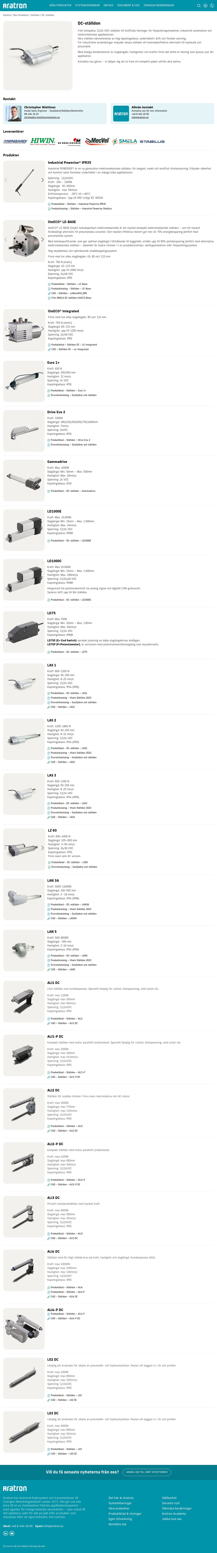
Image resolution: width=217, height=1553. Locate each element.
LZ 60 (52, 830)
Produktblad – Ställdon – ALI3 (67, 1234)
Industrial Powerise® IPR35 (69, 163)
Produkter (11, 155)
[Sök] (199, 6)
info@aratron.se (140, 117)
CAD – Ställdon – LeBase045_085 (69, 293)
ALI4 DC (53, 1252)
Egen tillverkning (120, 1519)
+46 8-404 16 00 (18, 1526)
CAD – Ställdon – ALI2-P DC (65, 1184)
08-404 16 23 (31, 114)
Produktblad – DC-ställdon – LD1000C (71, 600)
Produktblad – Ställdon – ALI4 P (68, 1292)
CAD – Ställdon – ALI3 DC (64, 1238)
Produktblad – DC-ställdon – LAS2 (69, 748)
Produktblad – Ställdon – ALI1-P (68, 1072)
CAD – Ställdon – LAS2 (63, 762)
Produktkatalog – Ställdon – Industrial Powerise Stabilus (81, 209)
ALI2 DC (53, 1090)
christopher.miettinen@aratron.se (42, 117)
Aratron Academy (174, 1514)
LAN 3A (53, 881)
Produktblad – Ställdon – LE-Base (69, 284)
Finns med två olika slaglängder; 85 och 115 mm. (77, 317)
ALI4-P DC (55, 1310)
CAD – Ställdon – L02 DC (64, 1400)
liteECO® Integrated (63, 311)
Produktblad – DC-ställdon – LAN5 (69, 956)
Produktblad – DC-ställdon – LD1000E (71, 541)
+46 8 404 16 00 (140, 114)
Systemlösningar (87, 5)
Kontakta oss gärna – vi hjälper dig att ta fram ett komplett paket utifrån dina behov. (129, 61)
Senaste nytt (171, 1503)
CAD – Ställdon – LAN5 (63, 969)
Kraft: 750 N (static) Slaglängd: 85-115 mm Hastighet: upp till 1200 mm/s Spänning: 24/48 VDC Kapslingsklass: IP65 (66, 331)
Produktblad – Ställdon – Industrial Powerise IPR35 (78, 204)
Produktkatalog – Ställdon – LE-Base (71, 289)
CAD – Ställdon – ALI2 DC (64, 1131)
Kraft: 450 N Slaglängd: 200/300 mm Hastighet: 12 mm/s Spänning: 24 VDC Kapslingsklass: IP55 (61, 377)
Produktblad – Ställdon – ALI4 (67, 1287)
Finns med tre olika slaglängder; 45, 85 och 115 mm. (79, 256)
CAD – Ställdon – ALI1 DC (64, 1023)
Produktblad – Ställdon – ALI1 (67, 1019)
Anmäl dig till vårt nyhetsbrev (147, 1472)
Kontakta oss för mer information (149, 111)
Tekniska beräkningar (159, 5)
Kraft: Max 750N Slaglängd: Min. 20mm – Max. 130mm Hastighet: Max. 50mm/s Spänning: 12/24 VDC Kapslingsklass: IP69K (69, 627)
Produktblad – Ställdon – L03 (66, 1449)
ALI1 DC (53, 983)
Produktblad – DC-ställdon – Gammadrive (73, 491)
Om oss (108, 5)
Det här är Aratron (121, 1498)
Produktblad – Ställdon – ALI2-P (68, 1180)
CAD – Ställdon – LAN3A (64, 918)
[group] (55, 113)
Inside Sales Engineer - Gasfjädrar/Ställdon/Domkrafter (53, 111)
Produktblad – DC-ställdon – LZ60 (69, 862)
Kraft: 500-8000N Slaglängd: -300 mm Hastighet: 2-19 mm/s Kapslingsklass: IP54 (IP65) (63, 944)
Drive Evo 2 (56, 412)
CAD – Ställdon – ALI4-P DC (65, 1318)
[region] (108, 188)
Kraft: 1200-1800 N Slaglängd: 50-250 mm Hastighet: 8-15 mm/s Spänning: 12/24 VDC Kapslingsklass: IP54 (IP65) (63, 734)
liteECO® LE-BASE (62, 222)
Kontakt (9, 99)
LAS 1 (51, 665)
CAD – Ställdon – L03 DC (64, 1454)
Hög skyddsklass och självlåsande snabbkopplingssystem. (82, 251)
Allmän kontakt (142, 107)
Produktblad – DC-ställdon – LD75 (69, 652)
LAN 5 (52, 932)
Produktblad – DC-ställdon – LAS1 (69, 693)
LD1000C (54, 561)
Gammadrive (57, 462)
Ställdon (35, 15)
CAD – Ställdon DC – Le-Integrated (69, 349)
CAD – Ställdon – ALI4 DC (64, 1297)
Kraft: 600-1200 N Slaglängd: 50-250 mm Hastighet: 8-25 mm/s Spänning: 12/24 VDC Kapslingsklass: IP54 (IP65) (63, 679)
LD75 (51, 613)
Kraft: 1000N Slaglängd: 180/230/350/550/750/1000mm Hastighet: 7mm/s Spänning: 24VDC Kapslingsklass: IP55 (72, 426)
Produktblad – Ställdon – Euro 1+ (68, 391)
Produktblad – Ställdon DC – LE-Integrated (74, 345)
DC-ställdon (89, 24)
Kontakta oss (117, 1524)
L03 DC (52, 1413)
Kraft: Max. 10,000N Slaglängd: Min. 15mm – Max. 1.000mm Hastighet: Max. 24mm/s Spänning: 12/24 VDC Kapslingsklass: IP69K (70, 525)
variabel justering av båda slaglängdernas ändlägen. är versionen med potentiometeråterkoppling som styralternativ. (103, 642)
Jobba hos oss (172, 1519)
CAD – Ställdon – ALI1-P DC (65, 1077)
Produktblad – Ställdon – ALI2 (67, 1126)
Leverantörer (13, 131)
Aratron (7, 15)
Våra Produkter (21, 15)
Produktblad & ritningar (125, 1514)
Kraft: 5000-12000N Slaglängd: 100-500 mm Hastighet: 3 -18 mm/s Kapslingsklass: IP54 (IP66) (63, 892)
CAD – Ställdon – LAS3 (63, 817)
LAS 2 (51, 720)
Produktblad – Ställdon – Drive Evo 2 (70, 440)
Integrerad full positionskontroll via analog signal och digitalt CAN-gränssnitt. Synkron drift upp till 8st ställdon (94, 590)
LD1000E (54, 511)
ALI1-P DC (55, 1037)
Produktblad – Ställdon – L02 (66, 1395)
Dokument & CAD (128, 5)
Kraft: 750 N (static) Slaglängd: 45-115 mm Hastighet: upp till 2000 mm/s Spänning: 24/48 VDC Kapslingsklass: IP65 (66, 270)
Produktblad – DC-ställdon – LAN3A (70, 905)
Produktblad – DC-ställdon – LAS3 (69, 803)
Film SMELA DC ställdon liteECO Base (71, 298)
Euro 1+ (53, 363)
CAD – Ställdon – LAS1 (63, 707)
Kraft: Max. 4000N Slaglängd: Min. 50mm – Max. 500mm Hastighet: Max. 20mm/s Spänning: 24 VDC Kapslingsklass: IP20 (69, 476)
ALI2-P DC (55, 1144)
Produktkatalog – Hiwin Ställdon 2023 (71, 698)
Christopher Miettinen (40, 107)
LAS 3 (51, 775)
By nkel (41, 1546)
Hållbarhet (169, 1498)
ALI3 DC (53, 1198)
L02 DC (52, 1360)
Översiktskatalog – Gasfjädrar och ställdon (74, 395)
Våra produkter (60, 5)
